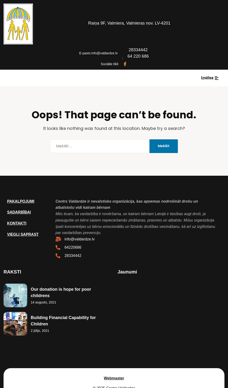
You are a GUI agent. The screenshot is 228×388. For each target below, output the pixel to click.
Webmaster (114, 360)
